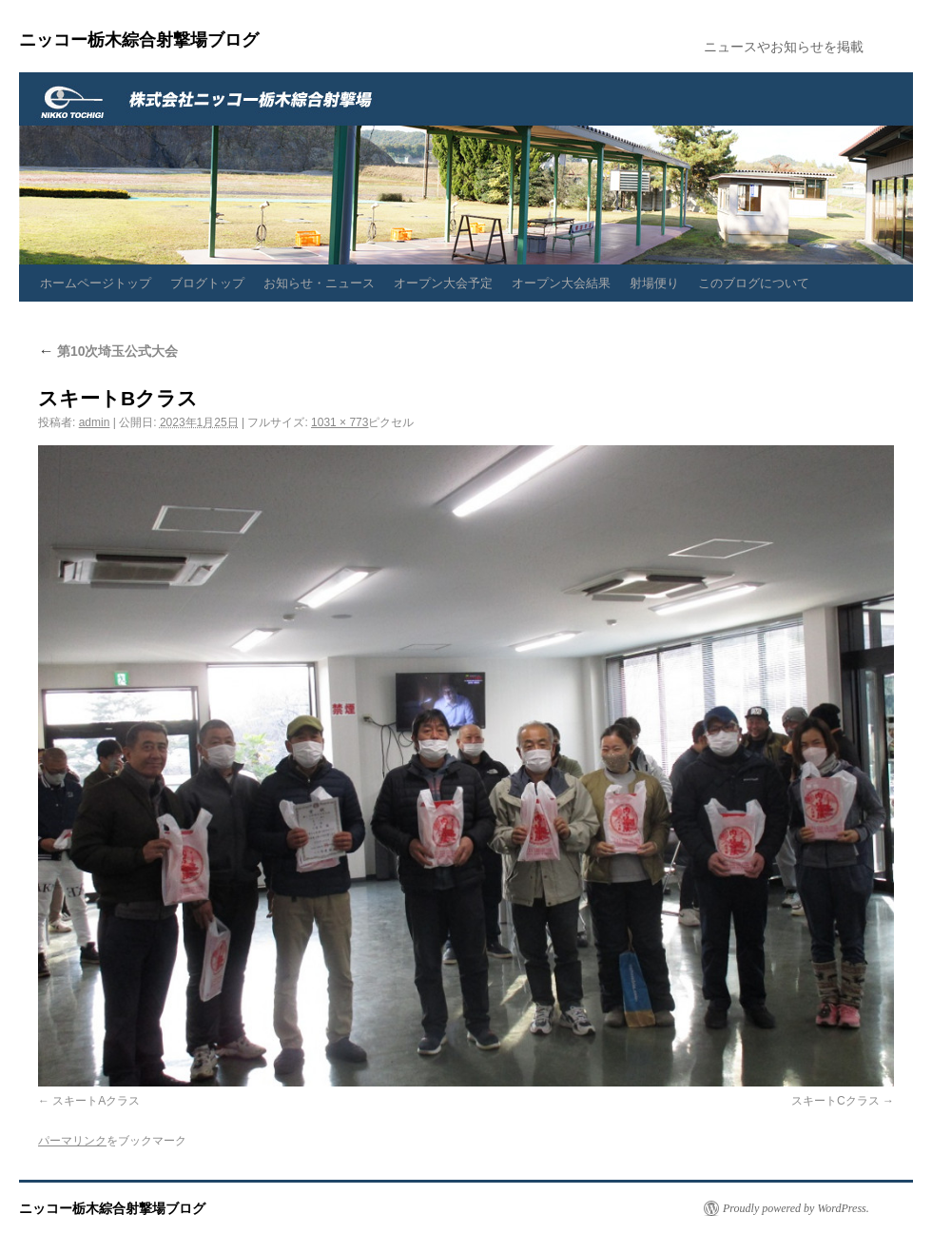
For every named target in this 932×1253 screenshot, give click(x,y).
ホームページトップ (95, 283)
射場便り (654, 283)
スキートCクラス (835, 1100)
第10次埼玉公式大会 (108, 351)
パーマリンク (72, 1140)
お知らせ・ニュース (319, 283)
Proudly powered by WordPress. (796, 1208)
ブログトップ (207, 283)
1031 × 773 (339, 422)
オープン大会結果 (561, 283)
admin (94, 422)
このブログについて (753, 283)
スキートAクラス (96, 1100)
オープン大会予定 (443, 283)
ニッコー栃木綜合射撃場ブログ (139, 39)
